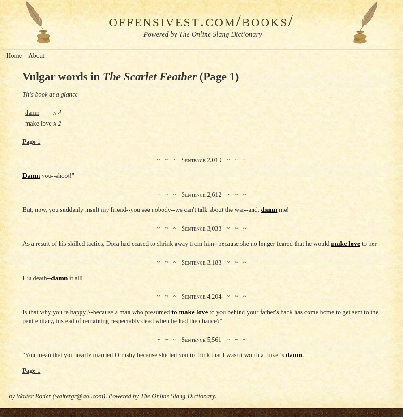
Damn (31, 175)
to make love (189, 312)
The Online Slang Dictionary (178, 396)
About (36, 55)
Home (14, 55)
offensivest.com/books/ (201, 21)
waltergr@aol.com (79, 396)
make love (38, 123)
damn (32, 112)
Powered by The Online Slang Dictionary (202, 34)
